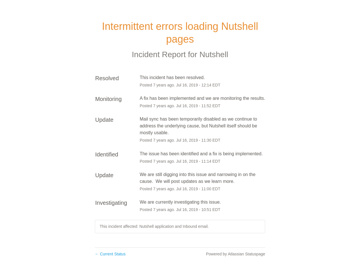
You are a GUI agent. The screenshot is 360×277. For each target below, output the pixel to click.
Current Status (110, 254)
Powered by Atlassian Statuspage (235, 254)
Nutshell (213, 54)
